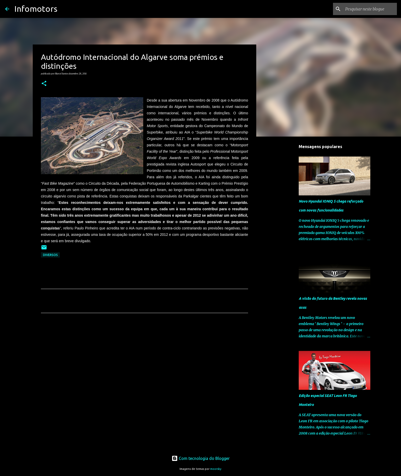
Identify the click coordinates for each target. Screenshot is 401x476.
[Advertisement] (144, 365)
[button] (44, 83)
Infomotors (35, 8)
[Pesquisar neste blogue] (370, 9)
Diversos (50, 255)
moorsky (215, 468)
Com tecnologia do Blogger (201, 458)
